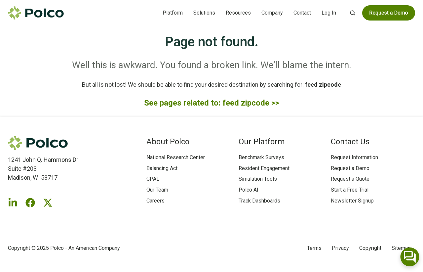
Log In (329, 13)
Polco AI (248, 190)
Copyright (370, 248)
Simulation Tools (258, 179)
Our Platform (262, 141)
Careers (155, 201)
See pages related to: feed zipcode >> (211, 103)
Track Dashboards (259, 201)
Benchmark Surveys (261, 157)
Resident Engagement (264, 168)
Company (272, 13)
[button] (352, 13)
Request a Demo (350, 168)
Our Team (157, 190)
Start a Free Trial (349, 190)
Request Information (354, 157)
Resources (238, 13)
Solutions (204, 13)
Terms (314, 248)
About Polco (167, 141)
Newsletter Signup (352, 201)
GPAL (152, 179)
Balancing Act (161, 168)
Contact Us (350, 141)
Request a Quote (350, 179)
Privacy (340, 248)
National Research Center (175, 157)
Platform (173, 13)
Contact (302, 13)
